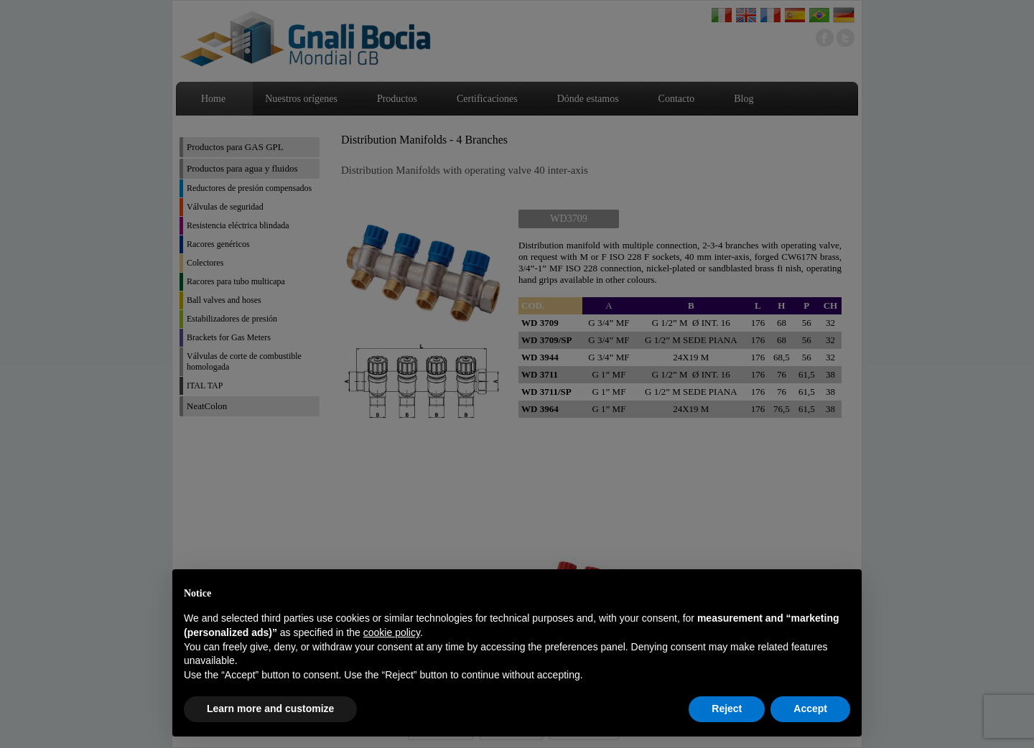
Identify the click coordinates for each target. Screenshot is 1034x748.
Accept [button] (810, 708)
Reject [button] (727, 708)
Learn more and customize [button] (270, 708)
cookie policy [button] (391, 632)
